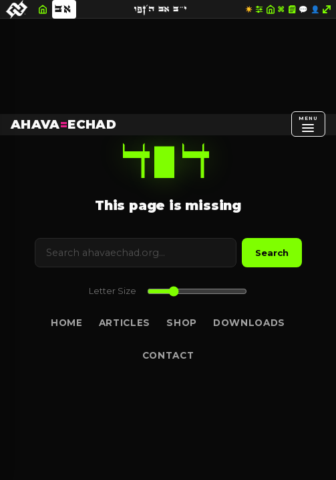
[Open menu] (308, 124)
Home (67, 322)
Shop (181, 322)
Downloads (249, 322)
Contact (168, 355)
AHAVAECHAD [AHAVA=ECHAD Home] (63, 124)
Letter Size (112, 291)
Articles (124, 322)
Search (272, 252)
